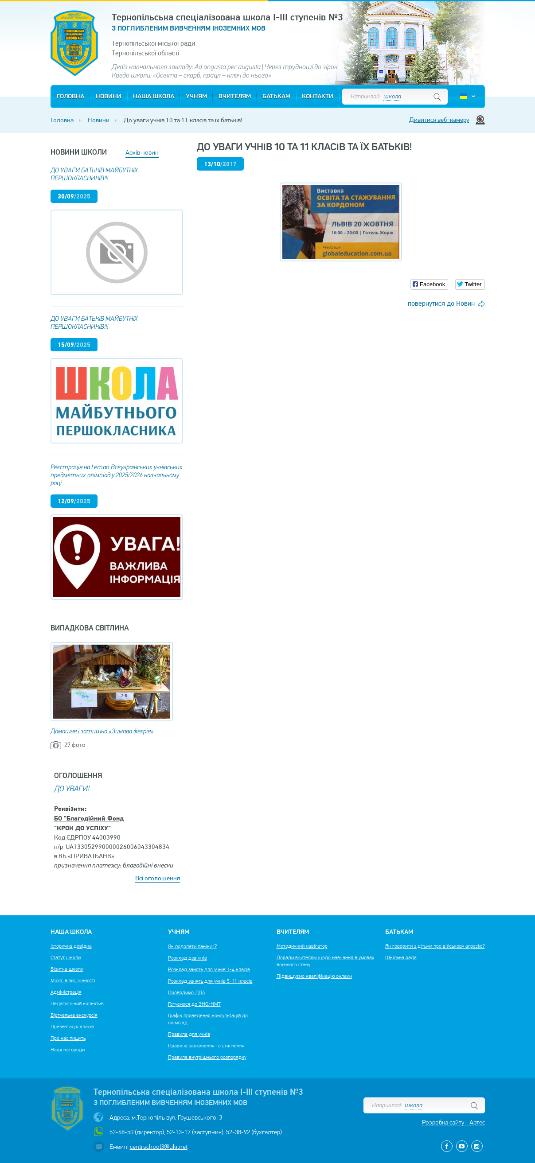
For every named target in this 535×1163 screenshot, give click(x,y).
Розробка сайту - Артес (453, 1122)
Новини (108, 96)
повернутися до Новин (441, 303)
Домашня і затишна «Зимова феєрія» (102, 731)
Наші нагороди (68, 1049)
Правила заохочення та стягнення (206, 1045)
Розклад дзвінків (187, 958)
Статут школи (66, 957)
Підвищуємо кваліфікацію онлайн (314, 976)
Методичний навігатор (302, 946)
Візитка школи (67, 969)
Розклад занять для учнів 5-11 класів (210, 981)
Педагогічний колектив (77, 1003)
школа (392, 96)
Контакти (317, 96)
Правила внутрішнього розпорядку (207, 1057)
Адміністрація (66, 992)
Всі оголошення (157, 878)
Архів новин (142, 152)
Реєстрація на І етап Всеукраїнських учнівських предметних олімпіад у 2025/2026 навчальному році (117, 475)
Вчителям (235, 96)
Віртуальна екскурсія (74, 1015)
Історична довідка (71, 946)
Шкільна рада (401, 957)
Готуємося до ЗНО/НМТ (194, 1004)
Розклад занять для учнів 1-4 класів (209, 969)
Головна (70, 96)
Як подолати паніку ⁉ (192, 946)
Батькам (276, 96)
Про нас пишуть (68, 1038)
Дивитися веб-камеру (439, 120)
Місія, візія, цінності (73, 980)
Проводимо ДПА (186, 992)
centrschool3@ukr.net (158, 1147)
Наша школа (153, 96)
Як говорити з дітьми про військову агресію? (435, 946)
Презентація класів (72, 1026)
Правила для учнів (189, 1034)
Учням (196, 96)
